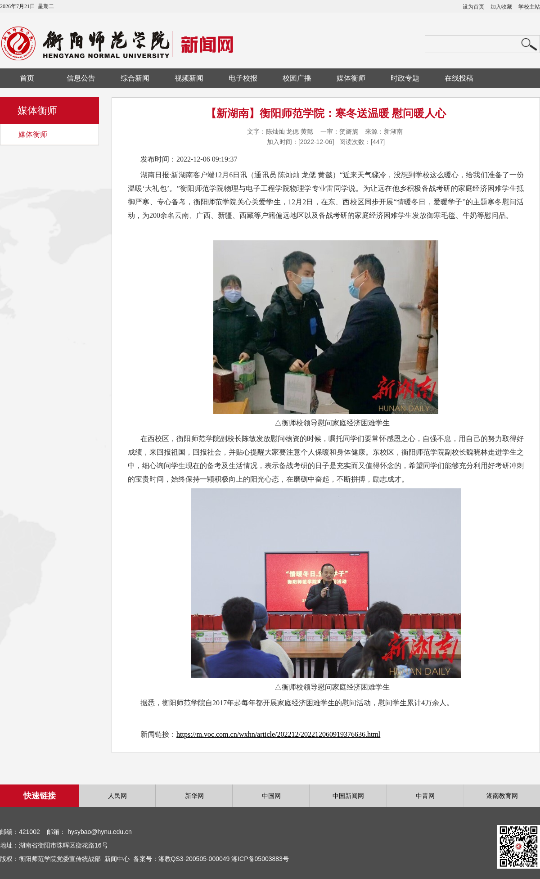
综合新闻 (135, 78)
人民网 (117, 795)
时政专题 (405, 78)
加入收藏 (501, 7)
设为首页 (473, 7)
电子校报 (243, 78)
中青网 (425, 795)
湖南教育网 (502, 795)
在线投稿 (459, 78)
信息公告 (81, 78)
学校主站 (529, 7)
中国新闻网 (348, 795)
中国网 (271, 795)
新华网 (194, 795)
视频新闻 (189, 78)
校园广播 (297, 78)
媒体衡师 (351, 78)
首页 (27, 78)
